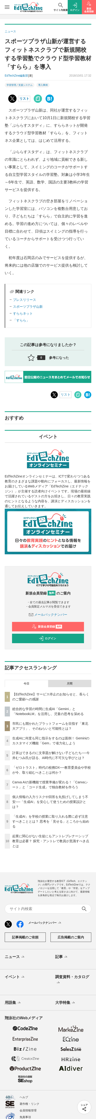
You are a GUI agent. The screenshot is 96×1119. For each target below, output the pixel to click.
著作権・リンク (29, 1104)
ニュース (15, 957)
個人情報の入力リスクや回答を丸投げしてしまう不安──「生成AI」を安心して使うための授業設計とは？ (50, 802)
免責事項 (25, 1117)
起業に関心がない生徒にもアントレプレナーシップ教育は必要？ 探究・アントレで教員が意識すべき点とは (50, 841)
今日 (26, 683)
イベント (15, 977)
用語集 (13, 1003)
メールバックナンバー (48, 614)
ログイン (47, 638)
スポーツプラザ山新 (28, 306)
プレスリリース (24, 300)
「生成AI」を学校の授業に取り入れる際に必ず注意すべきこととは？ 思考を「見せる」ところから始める (50, 821)
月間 (69, 683)
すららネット (23, 313)
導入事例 (43, 85)
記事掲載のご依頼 (25, 937)
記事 (61, 957)
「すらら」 (21, 320)
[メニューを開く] (7, 7)
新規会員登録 (47, 626)
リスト (24, 98)
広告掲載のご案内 (71, 937)
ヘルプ (24, 1097)
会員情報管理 (28, 1110)
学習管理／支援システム (20, 85)
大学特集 (65, 1003)
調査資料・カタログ (72, 980)
